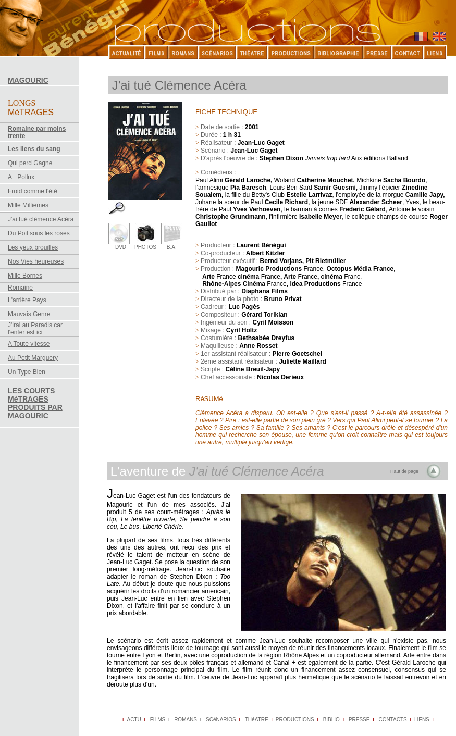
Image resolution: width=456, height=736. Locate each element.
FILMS (157, 719)
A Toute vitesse (29, 343)
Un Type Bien (26, 372)
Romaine (20, 287)
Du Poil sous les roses (39, 233)
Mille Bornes (25, 275)
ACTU (134, 719)
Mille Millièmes (28, 205)
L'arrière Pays (27, 300)
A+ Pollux (21, 177)
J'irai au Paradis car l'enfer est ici (35, 328)
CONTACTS (392, 719)
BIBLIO (331, 719)
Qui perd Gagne (30, 163)
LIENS (421, 719)
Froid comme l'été (32, 191)
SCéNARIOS (221, 719)
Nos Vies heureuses (36, 261)
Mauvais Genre (29, 314)
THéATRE (256, 719)
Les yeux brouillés (33, 247)
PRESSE (359, 719)
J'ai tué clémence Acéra (40, 219)
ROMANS (185, 719)
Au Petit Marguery (33, 357)
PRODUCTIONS (295, 719)
